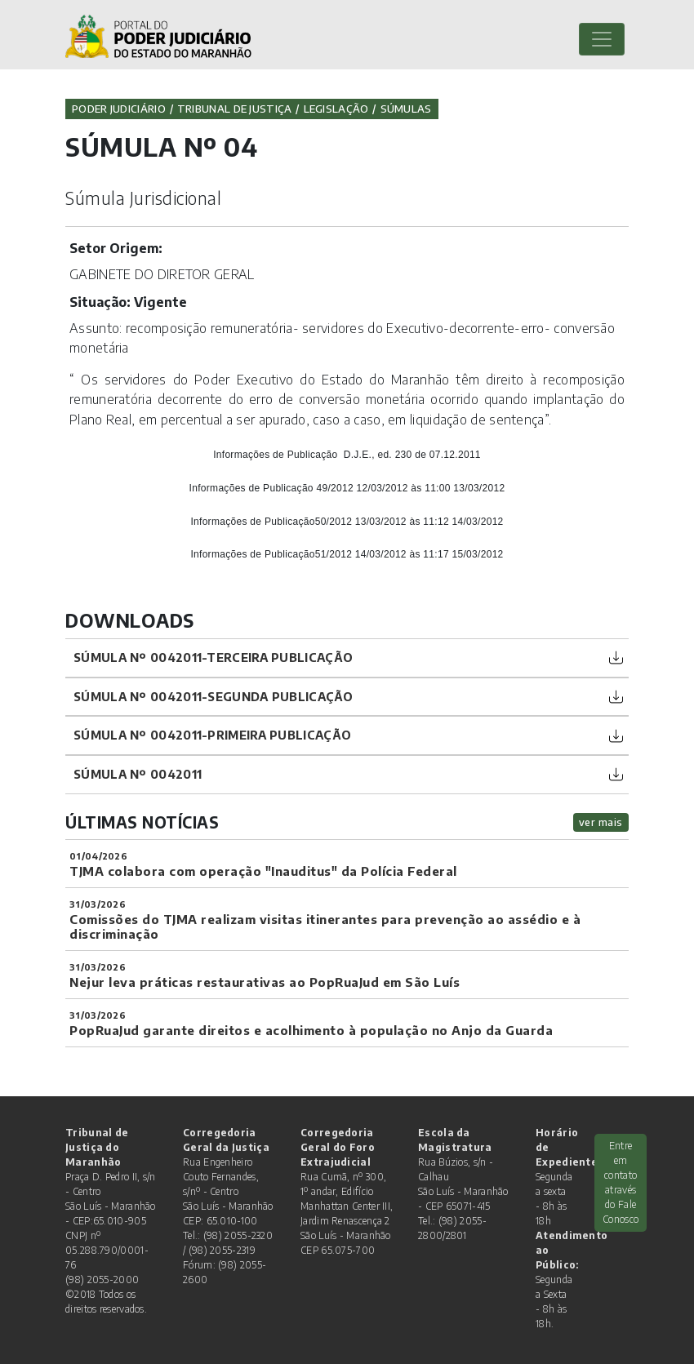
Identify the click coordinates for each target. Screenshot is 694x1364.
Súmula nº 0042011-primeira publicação (212, 734)
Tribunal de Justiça (234, 108)
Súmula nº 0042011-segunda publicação (213, 696)
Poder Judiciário (119, 108)
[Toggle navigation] (602, 39)
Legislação (336, 108)
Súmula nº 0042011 (137, 773)
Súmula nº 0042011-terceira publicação (213, 657)
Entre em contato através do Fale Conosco (620, 1182)
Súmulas (406, 108)
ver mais (601, 822)
